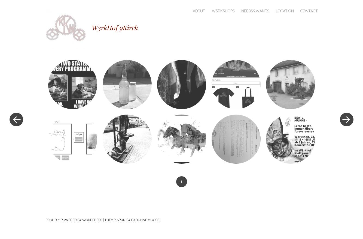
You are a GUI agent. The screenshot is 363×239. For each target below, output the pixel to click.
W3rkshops (223, 10)
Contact (309, 10)
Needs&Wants (255, 10)
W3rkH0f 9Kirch (115, 27)
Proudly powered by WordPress (73, 220)
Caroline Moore (145, 220)
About (199, 10)
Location (285, 10)
